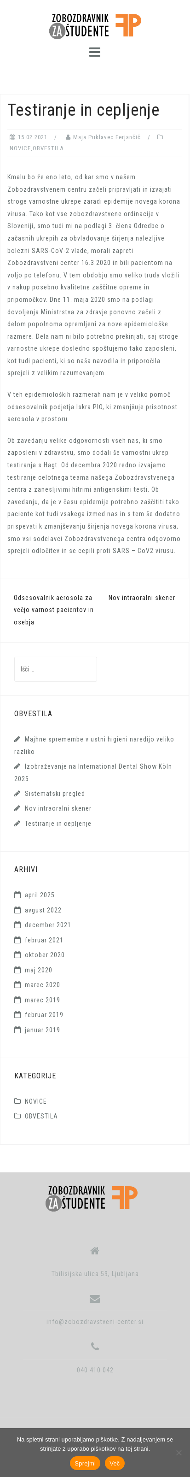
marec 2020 (42, 985)
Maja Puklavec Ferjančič (107, 137)
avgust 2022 (43, 910)
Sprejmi (85, 1463)
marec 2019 (42, 1000)
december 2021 (48, 925)
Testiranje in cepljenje (58, 823)
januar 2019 (42, 1030)
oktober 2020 (45, 955)
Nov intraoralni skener (142, 597)
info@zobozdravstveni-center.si (95, 1321)
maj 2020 (38, 970)
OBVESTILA (48, 148)
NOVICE (20, 148)
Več (114, 1463)
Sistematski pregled (55, 793)
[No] (178, 1452)
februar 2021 (44, 940)
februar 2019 (44, 1014)
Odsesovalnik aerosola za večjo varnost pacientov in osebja (54, 610)
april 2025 (40, 895)
